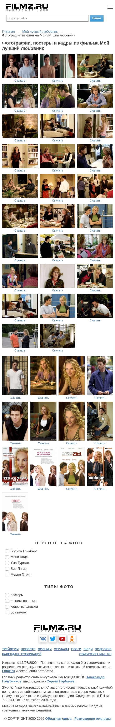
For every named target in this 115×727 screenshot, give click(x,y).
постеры (17, 595)
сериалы (61, 649)
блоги (76, 649)
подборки (103, 649)
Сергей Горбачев (61, 681)
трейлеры (10, 649)
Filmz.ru (8, 671)
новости (28, 649)
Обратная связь (58, 718)
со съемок (18, 612)
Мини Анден (20, 557)
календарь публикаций (21, 654)
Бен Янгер (18, 568)
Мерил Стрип (21, 574)
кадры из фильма (24, 606)
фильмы (45, 649)
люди (88, 649)
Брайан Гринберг (24, 551)
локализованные (23, 601)
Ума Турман (20, 563)
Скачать (19, 80)
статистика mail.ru (95, 654)
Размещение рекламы (92, 718)
